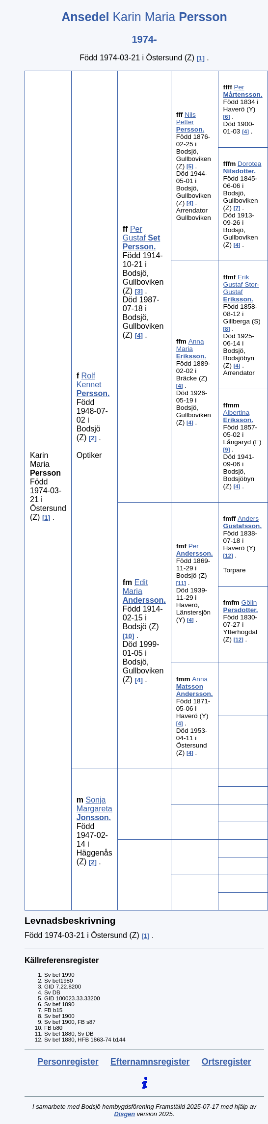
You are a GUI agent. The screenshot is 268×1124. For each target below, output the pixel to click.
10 (128, 636)
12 (228, 556)
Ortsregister (226, 1062)
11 (181, 583)
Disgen (124, 1114)
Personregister (67, 1062)
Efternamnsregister (149, 1062)
